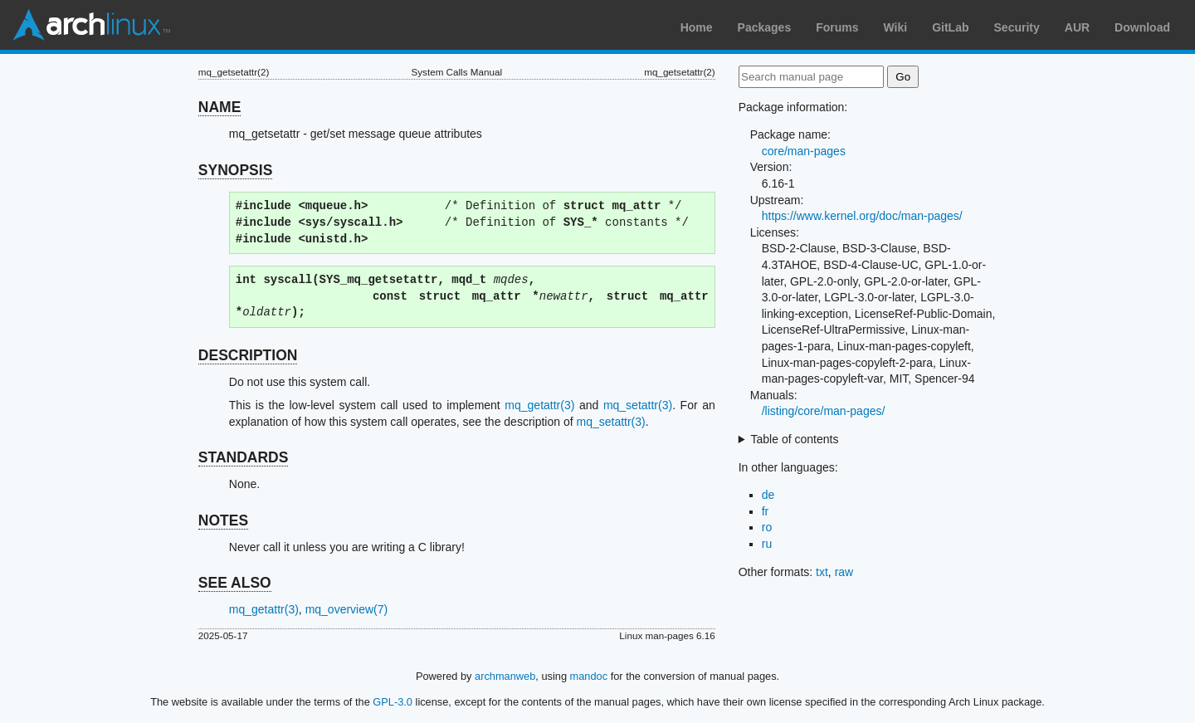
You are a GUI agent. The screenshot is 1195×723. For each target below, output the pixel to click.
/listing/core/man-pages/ (823, 411)
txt (822, 572)
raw (844, 572)
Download (1142, 27)
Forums (837, 27)
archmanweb (505, 676)
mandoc (589, 676)
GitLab (950, 27)
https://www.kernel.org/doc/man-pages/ (862, 215)
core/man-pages (804, 151)
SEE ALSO (234, 582)
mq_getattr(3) (539, 405)
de (768, 494)
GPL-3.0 (392, 702)
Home (696, 27)
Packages (765, 27)
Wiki (896, 27)
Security (1017, 27)
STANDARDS (243, 457)
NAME (219, 107)
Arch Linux (91, 25)
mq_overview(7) (346, 609)
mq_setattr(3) (637, 405)
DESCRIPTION (248, 355)
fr (765, 511)
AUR (1077, 27)
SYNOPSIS (235, 170)
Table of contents (795, 439)
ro (767, 527)
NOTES (223, 520)
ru (767, 543)
